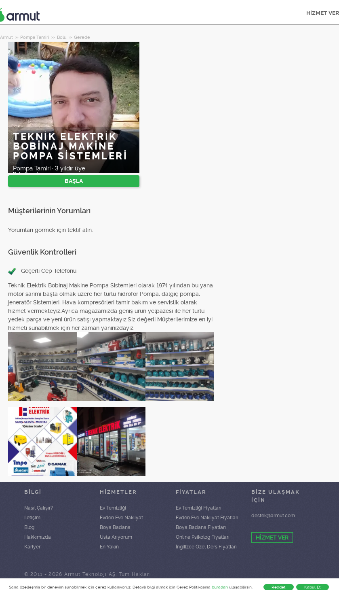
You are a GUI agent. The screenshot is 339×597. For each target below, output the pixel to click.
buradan (220, 587)
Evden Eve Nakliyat (121, 518)
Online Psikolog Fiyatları (203, 537)
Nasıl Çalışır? (38, 508)
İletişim (32, 518)
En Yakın (109, 547)
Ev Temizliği (113, 508)
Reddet (279, 587)
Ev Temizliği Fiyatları (198, 508)
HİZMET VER (272, 537)
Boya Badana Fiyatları (201, 527)
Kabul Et (312, 587)
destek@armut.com (273, 515)
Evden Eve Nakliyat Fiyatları (207, 518)
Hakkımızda (37, 537)
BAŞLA (74, 181)
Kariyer (32, 547)
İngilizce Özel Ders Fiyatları (206, 547)
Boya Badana (115, 527)
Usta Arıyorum (116, 537)
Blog (29, 527)
